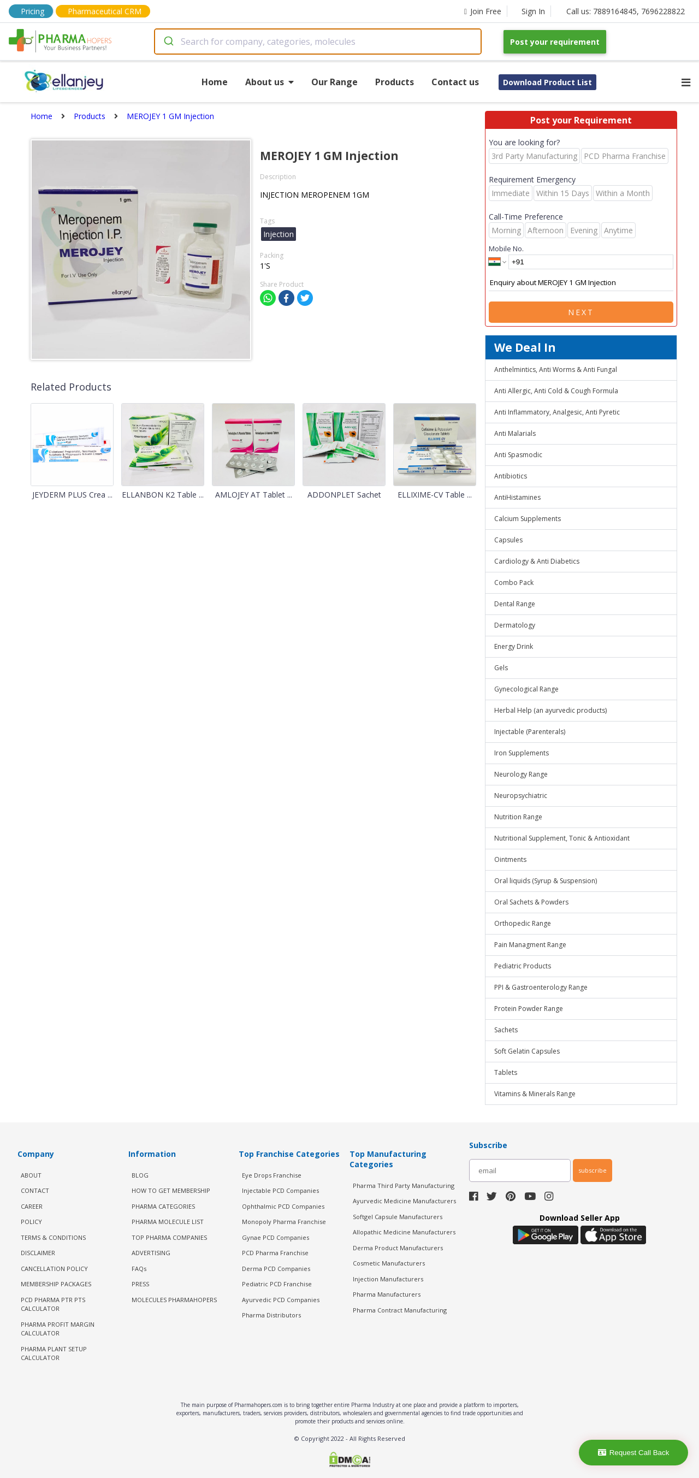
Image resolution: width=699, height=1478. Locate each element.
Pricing (32, 11)
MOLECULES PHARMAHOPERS (174, 1300)
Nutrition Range (518, 816)
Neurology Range (521, 774)
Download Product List (547, 82)
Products (394, 82)
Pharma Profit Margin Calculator (57, 1329)
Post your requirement (555, 42)
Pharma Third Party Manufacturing (403, 1185)
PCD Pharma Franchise (275, 1253)
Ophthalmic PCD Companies (283, 1206)
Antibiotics (510, 476)
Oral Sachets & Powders (531, 902)
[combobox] (318, 41)
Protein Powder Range (528, 1008)
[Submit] (168, 41)
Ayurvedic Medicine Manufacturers (404, 1201)
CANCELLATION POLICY (54, 1268)
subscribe (592, 1170)
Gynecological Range (526, 689)
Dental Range (514, 603)
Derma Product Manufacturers (398, 1248)
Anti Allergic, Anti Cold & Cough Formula (556, 390)
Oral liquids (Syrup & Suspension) (545, 880)
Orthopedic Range (522, 923)
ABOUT (31, 1175)
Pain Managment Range (530, 944)
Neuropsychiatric (520, 795)
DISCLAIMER (38, 1253)
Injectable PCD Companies (280, 1190)
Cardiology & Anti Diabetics (536, 561)
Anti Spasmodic (518, 454)
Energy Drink (513, 646)
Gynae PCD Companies (275, 1237)
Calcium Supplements (527, 518)
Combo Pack (514, 582)
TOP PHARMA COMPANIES (169, 1237)
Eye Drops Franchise (271, 1175)
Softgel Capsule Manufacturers (397, 1217)
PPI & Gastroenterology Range (541, 987)
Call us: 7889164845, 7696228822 (625, 11)
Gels (501, 667)
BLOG (140, 1175)
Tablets (505, 1072)
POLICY (31, 1221)
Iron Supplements (521, 753)
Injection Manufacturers (388, 1279)
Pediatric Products (522, 966)
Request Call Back (634, 1453)
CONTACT (35, 1190)
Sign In (533, 11)
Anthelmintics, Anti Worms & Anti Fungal (555, 369)
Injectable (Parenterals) (529, 731)
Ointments (510, 859)
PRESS (140, 1284)
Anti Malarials (515, 433)
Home (215, 82)
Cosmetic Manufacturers (389, 1263)
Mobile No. (506, 248)
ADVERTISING (151, 1253)
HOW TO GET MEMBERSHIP (171, 1190)
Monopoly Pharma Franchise (284, 1221)
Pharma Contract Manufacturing (400, 1310)
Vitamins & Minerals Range (535, 1093)
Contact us (455, 82)
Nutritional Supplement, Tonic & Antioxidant (562, 838)
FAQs (139, 1268)
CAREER (32, 1206)
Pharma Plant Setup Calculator (54, 1353)
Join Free (482, 11)
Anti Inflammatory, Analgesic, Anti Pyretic (557, 412)
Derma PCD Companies (276, 1268)
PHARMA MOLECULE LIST (168, 1221)
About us (269, 82)
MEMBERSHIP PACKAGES (56, 1284)
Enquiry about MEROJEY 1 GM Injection (581, 283)
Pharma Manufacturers (386, 1294)
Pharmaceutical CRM (104, 11)
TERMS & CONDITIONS (53, 1237)
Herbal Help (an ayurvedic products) (550, 710)
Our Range (334, 82)
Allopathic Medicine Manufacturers (404, 1232)
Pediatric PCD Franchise (277, 1284)
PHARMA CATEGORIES (163, 1206)
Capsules (508, 540)
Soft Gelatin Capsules (527, 1051)
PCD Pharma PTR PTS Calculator (53, 1304)
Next (581, 312)
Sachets (506, 1029)
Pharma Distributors (271, 1315)
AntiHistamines (517, 497)
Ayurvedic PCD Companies (280, 1300)
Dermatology (514, 625)
